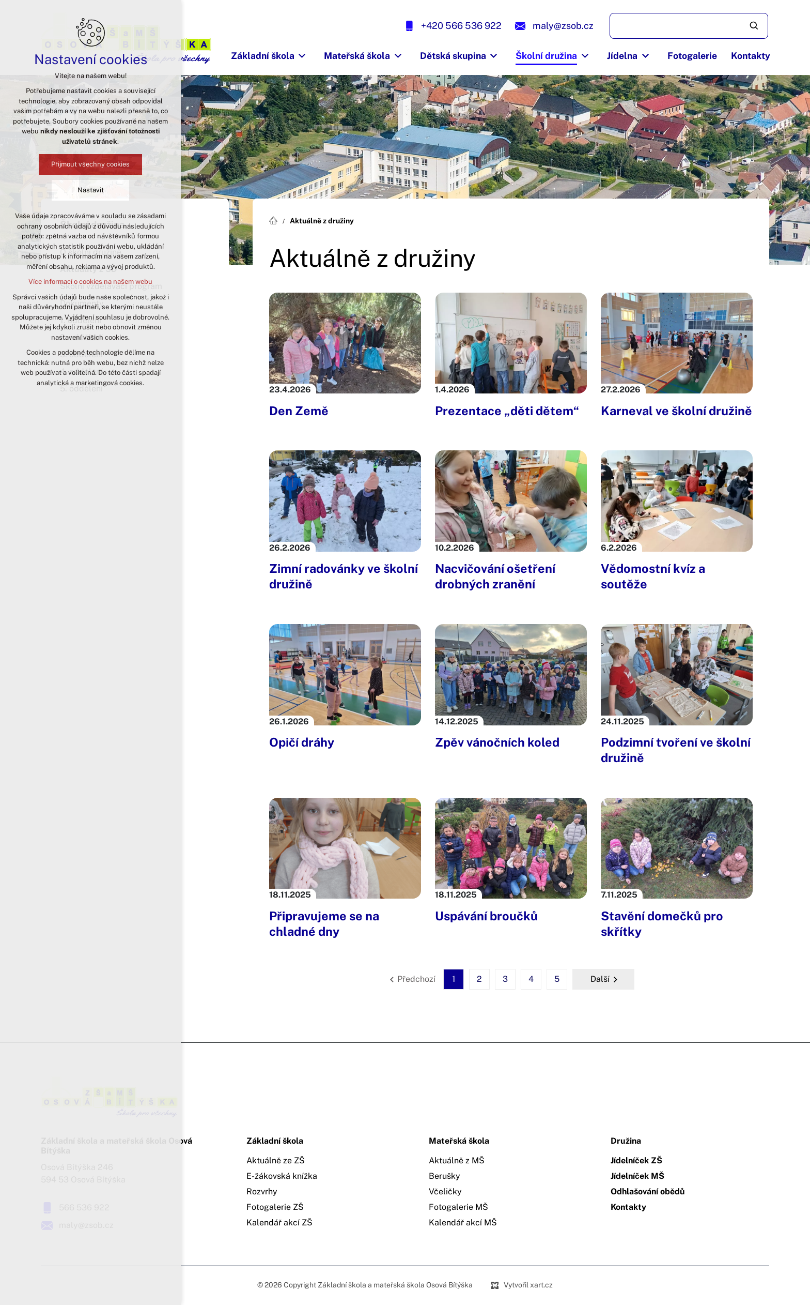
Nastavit (90, 190)
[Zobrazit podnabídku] (302, 56)
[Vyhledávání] (755, 26)
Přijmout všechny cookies (90, 164)
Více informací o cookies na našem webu (90, 281)
